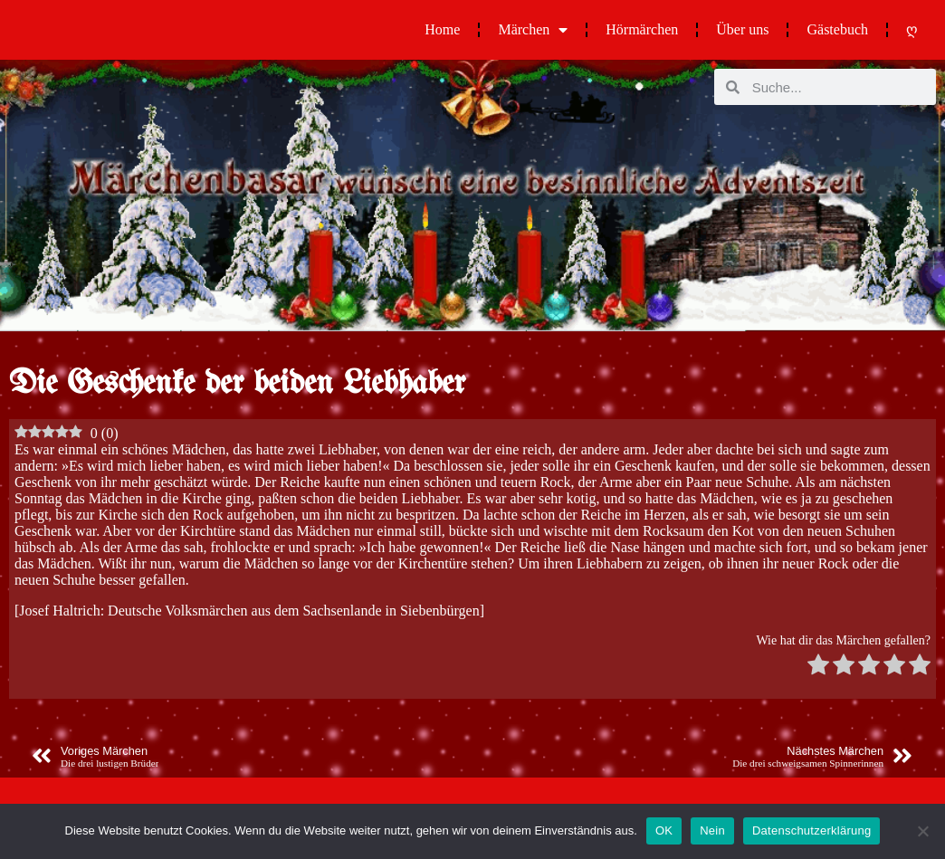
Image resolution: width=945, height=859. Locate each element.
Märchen (533, 30)
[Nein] (922, 831)
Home (442, 29)
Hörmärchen (642, 29)
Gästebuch (837, 29)
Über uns (742, 29)
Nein (712, 830)
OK (664, 830)
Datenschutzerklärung (811, 830)
